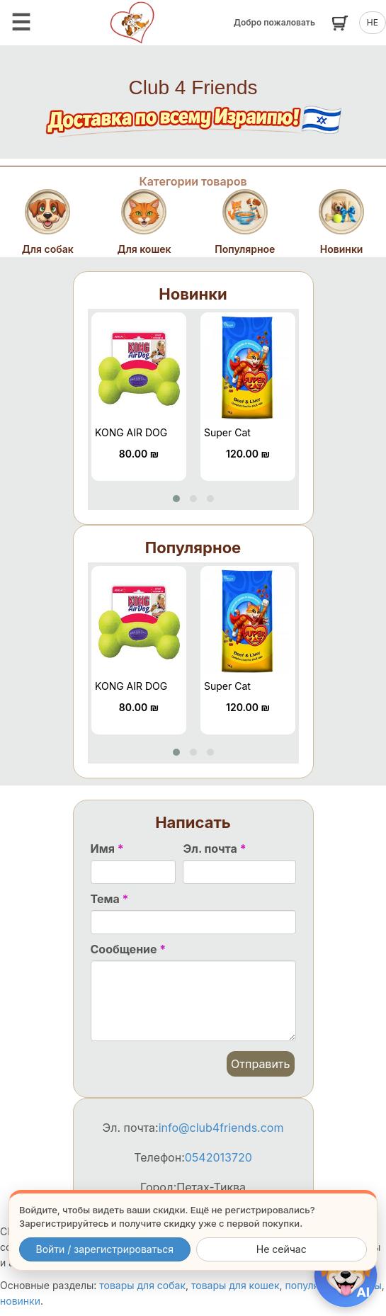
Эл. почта (214, 848)
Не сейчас (281, 1249)
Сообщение (128, 949)
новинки (20, 1301)
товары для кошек (235, 1285)
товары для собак (142, 1285)
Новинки (193, 294)
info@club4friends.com (221, 1128)
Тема (110, 899)
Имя (107, 848)
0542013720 (218, 1157)
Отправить (260, 1064)
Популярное (193, 547)
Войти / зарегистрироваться (104, 1249)
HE (372, 22)
